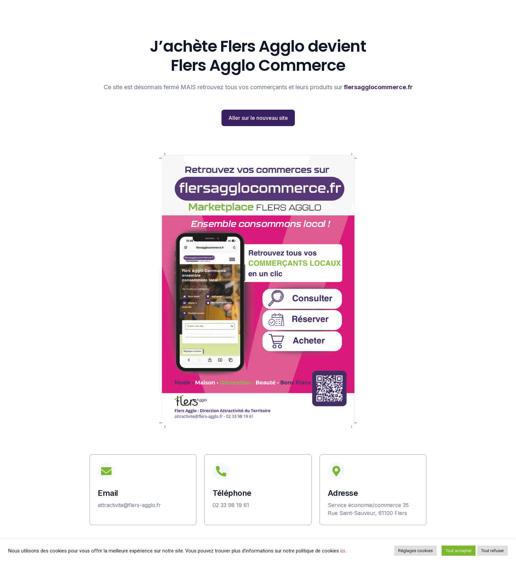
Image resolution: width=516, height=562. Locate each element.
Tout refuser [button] (492, 550)
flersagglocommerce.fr (378, 87)
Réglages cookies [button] (415, 550)
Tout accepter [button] (459, 550)
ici (342, 551)
